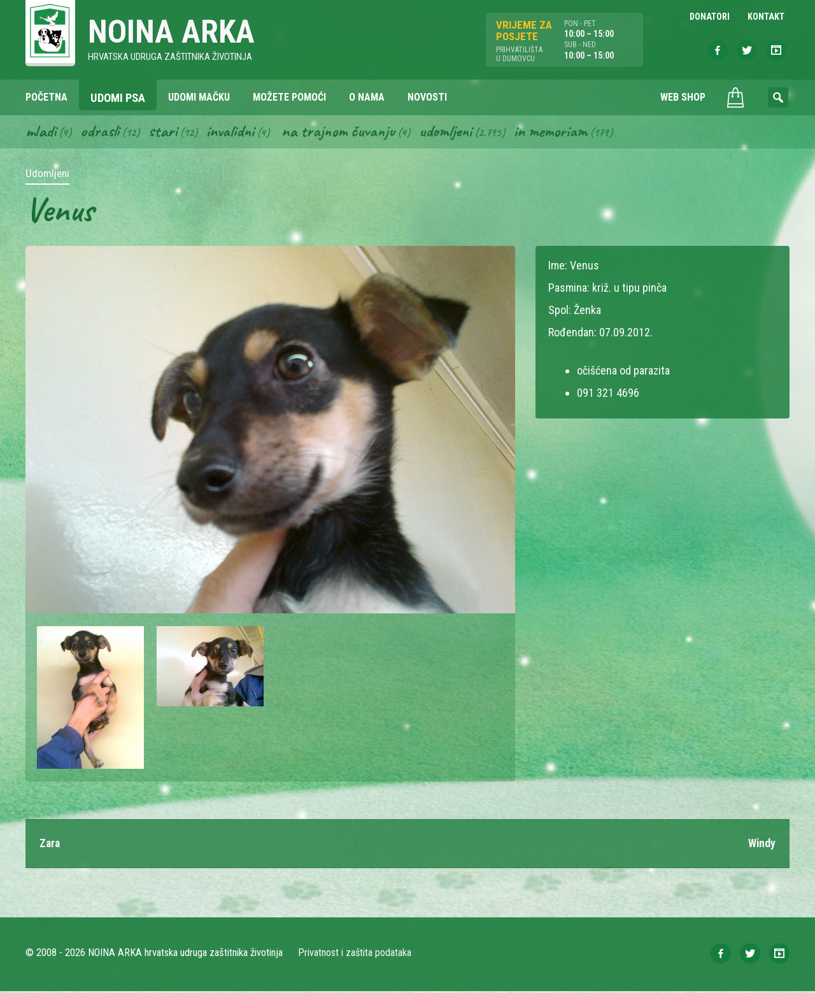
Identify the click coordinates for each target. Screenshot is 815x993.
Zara (50, 845)
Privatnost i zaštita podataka (355, 954)
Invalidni (232, 132)
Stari (164, 132)
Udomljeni (451, 132)
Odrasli (101, 132)
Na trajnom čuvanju (342, 132)
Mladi (41, 132)
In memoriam (557, 132)
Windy (762, 845)
